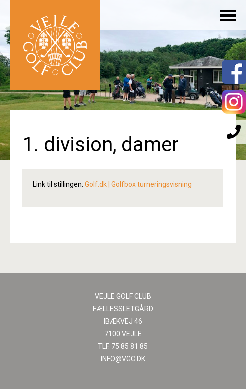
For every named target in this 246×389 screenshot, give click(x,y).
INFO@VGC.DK (123, 359)
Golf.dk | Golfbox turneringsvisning (138, 184)
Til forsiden (55, 45)
